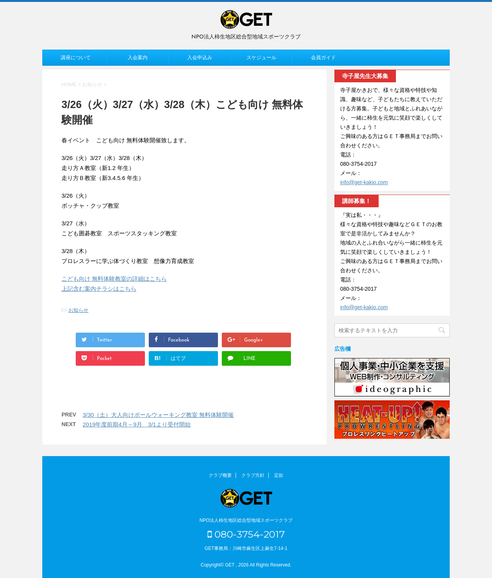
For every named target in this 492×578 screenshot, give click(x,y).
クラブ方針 (252, 475)
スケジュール (261, 57)
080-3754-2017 (246, 534)
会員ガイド (323, 57)
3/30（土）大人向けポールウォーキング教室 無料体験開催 (158, 414)
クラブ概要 (220, 475)
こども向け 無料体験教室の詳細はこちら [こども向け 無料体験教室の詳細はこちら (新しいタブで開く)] (114, 278)
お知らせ (78, 310)
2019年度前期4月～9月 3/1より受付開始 (137, 424)
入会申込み (199, 57)
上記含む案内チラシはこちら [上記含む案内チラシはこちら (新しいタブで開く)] (99, 288)
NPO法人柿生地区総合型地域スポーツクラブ (246, 520)
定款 (278, 475)
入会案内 (138, 57)
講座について (76, 57)
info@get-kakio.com (364, 182)
